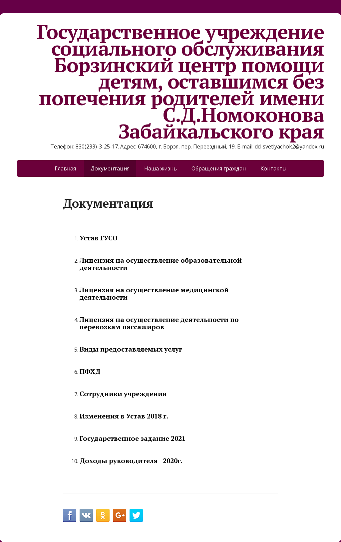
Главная (65, 168)
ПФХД (90, 371)
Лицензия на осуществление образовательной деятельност (161, 264)
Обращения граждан (218, 168)
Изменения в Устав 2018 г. (124, 415)
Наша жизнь (160, 168)
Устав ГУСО (99, 237)
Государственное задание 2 (127, 438)
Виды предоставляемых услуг (131, 349)
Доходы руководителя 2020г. (131, 460)
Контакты (273, 168)
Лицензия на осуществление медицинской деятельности (154, 293)
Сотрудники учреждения (123, 393)
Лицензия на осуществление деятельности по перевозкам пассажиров (159, 323)
